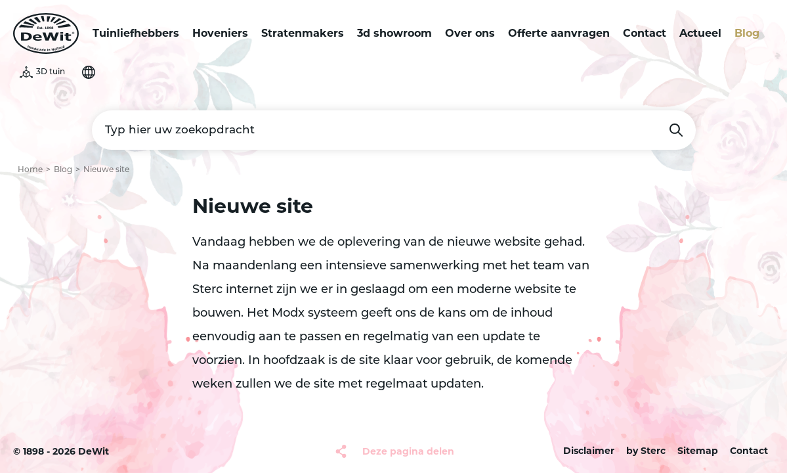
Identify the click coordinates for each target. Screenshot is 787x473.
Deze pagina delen (408, 451)
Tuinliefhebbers (136, 33)
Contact (644, 33)
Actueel (700, 33)
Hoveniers (220, 33)
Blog (746, 33)
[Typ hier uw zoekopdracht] (394, 130)
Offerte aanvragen (559, 33)
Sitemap (697, 451)
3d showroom (394, 33)
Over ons (470, 33)
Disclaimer (588, 451)
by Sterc (646, 451)
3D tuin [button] (50, 72)
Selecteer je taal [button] (88, 72)
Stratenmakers (302, 33)
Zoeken (676, 130)
